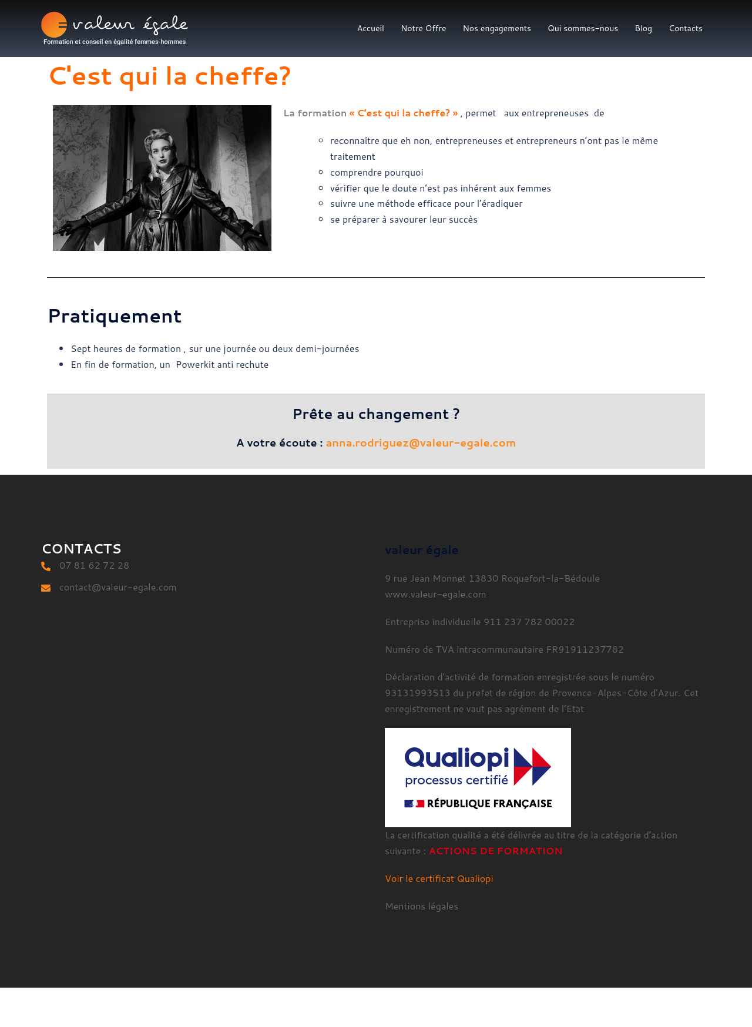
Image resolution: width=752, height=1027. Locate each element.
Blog (643, 28)
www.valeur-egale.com (435, 593)
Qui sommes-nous (583, 28)
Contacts (686, 28)
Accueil (370, 28)
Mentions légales (421, 905)
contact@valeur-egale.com (118, 586)
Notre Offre (423, 28)
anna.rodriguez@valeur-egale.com (421, 442)
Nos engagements (496, 28)
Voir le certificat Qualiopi (439, 878)
